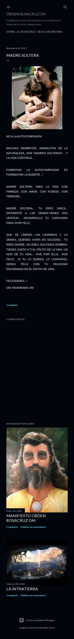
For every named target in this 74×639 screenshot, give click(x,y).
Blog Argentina (50, 31)
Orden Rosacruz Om (26, 14)
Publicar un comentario (33, 526)
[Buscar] (65, 6)
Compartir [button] (12, 305)
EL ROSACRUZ (26, 31)
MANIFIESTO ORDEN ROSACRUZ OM (26, 518)
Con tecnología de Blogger (37, 620)
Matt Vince (49, 627)
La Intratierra (22, 588)
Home (10, 31)
